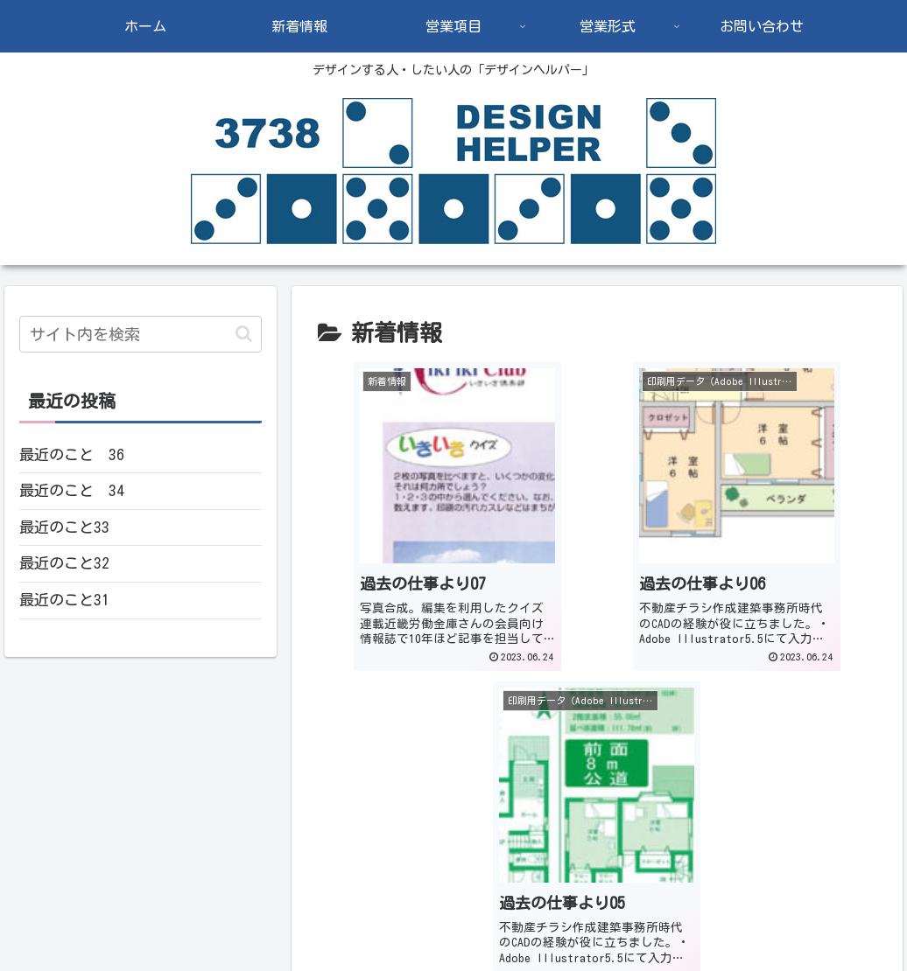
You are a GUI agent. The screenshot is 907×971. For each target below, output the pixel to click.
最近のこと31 (64, 599)
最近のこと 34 (71, 490)
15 (597, 772)
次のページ (597, 706)
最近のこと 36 (71, 454)
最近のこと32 (64, 562)
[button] (244, 334)
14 (550, 772)
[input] (141, 334)
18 (739, 772)
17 (692, 772)
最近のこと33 (64, 527)
